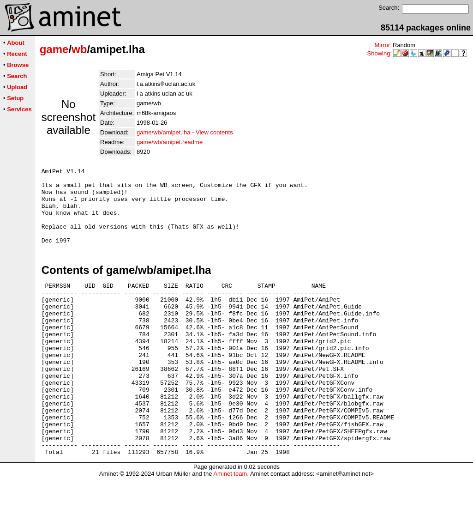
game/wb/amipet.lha (163, 132)
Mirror (382, 45)
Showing (378, 53)
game (54, 49)
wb (79, 49)
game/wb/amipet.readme (170, 142)
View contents (214, 132)
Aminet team (230, 523)
